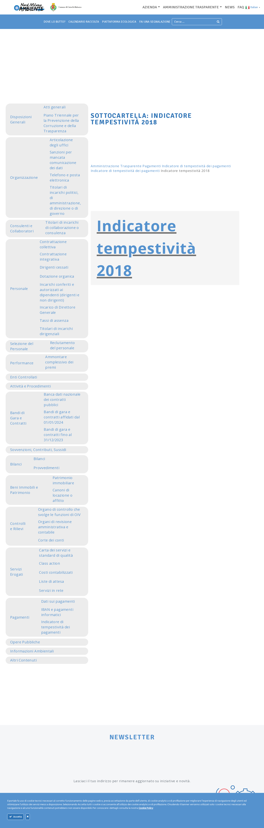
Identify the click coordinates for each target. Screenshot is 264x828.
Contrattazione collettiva (53, 244)
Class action (49, 563)
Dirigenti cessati (54, 267)
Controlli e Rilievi (18, 526)
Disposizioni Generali (21, 119)
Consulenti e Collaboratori (22, 228)
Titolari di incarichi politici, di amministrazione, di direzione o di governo (65, 200)
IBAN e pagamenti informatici (57, 612)
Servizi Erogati (16, 572)
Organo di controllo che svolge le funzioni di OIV (59, 512)
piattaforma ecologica (119, 22)
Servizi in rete (51, 590)
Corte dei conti (51, 540)
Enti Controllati (23, 377)
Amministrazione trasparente (191, 7)
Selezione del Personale (21, 346)
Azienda (149, 7)
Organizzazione (24, 177)
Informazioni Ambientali (32, 651)
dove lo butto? (54, 22)
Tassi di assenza (54, 320)
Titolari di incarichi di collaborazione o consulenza (62, 227)
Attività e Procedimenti (30, 386)
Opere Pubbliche (25, 642)
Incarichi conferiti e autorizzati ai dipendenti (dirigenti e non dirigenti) (59, 292)
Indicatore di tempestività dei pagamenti (55, 627)
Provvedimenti (46, 467)
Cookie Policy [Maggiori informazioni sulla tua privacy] (146, 808)
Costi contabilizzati (56, 572)
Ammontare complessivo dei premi (59, 362)
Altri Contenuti (23, 660)
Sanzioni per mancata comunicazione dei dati (63, 160)
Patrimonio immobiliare (63, 480)
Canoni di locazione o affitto (62, 495)
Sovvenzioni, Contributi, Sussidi (38, 449)
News (230, 7)
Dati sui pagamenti (58, 601)
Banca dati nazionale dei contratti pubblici (62, 399)
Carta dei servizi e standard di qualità (56, 553)
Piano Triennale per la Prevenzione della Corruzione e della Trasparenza (61, 123)
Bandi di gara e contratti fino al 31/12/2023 (58, 434)
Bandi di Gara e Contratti (18, 418)
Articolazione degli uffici (61, 142)
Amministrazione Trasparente (116, 166)
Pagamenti (19, 617)
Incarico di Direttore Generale (57, 310)
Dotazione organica (57, 276)
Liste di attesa (51, 581)
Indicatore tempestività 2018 (146, 247)
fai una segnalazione (154, 22)
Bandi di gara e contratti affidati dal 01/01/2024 (62, 417)
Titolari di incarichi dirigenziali (56, 331)
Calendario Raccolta (83, 22)
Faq (241, 7)
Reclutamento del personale (62, 345)
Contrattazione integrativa (53, 257)
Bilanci (16, 464)
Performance (21, 363)
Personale (19, 288)
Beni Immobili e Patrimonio (24, 490)
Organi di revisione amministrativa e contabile (55, 527)
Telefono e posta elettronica (65, 177)
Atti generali (55, 107)
